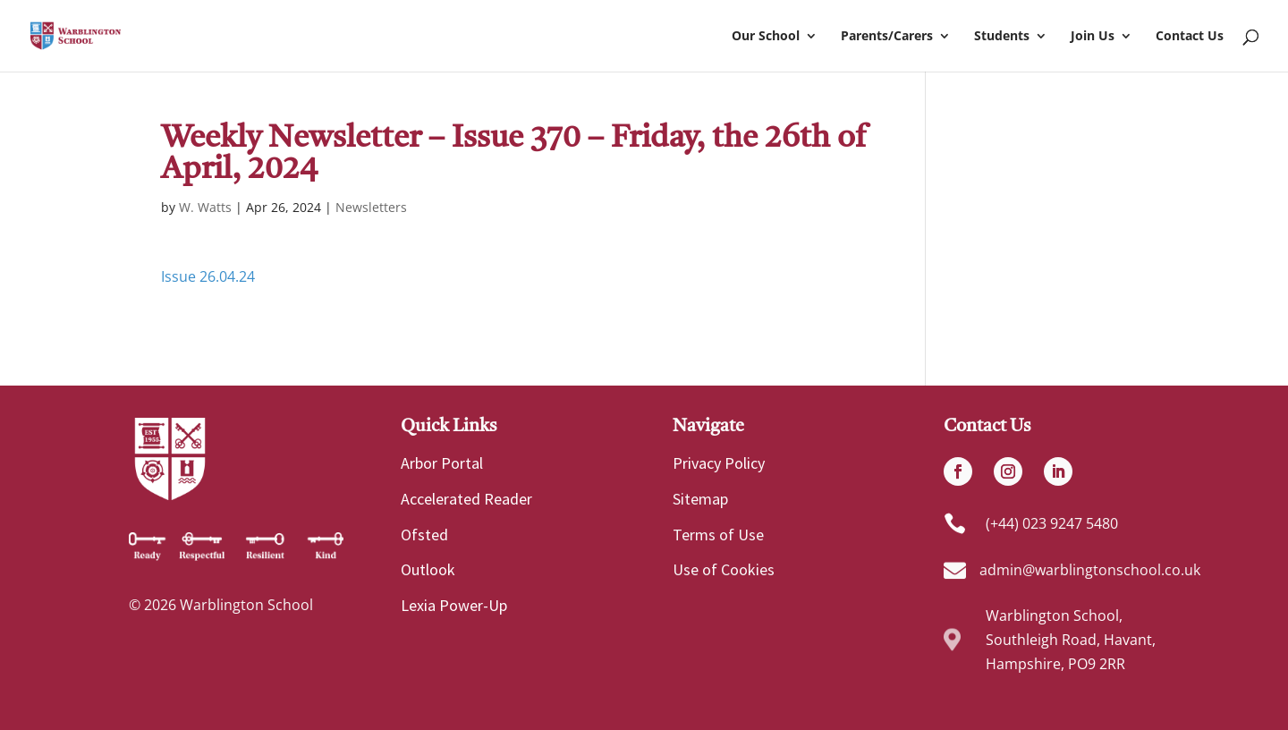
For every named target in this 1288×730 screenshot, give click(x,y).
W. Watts (205, 207)
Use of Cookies (724, 569)
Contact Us (1190, 37)
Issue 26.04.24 (208, 276)
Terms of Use (718, 534)
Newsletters (371, 207)
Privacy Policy (719, 463)
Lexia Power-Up (454, 605)
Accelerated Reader (466, 498)
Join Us (1092, 37)
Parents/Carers (887, 37)
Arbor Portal (442, 463)
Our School (766, 37)
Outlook (428, 569)
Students (1002, 37)
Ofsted (424, 534)
